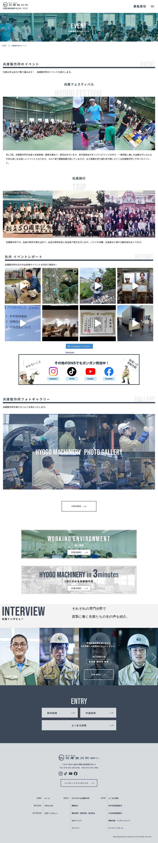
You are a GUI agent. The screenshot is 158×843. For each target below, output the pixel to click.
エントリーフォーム (116, 828)
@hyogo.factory (69, 352)
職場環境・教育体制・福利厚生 (83, 813)
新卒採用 (52, 713)
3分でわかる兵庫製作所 (80, 798)
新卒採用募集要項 (115, 805)
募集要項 (139, 6)
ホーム (47, 798)
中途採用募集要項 (115, 813)
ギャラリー (76, 828)
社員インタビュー (51, 813)
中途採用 (91, 713)
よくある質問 (78, 725)
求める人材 (49, 805)
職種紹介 (75, 805)
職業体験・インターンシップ (119, 820)
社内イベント (77, 820)
